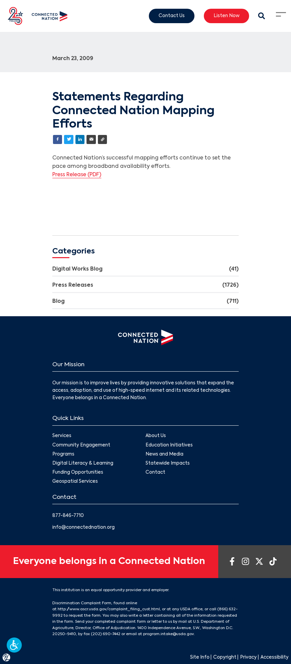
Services (61, 436)
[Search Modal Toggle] (262, 16)
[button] (14, 645)
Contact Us (172, 15)
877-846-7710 (68, 516)
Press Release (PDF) (76, 175)
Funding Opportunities (77, 472)
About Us (156, 436)
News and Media (164, 454)
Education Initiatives (169, 445)
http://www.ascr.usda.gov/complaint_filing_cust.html (109, 609)
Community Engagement (81, 445)
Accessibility (274, 657)
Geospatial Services (75, 481)
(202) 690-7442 (105, 634)
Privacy (248, 657)
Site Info (200, 657)
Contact (155, 472)
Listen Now (226, 15)
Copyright (224, 657)
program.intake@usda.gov (168, 634)
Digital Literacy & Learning (82, 463)
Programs (63, 454)
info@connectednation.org (83, 527)
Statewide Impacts (168, 463)
